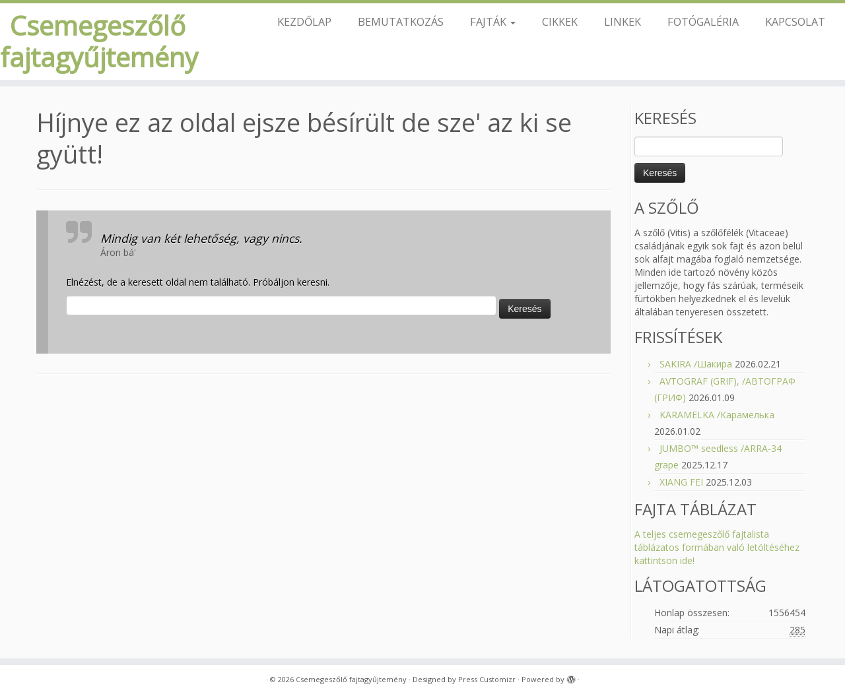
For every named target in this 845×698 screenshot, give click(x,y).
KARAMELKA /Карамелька (716, 414)
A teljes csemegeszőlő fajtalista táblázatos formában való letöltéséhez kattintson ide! (716, 547)
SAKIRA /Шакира (695, 364)
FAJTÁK (493, 21)
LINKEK (622, 21)
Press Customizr (487, 679)
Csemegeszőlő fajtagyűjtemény (97, 41)
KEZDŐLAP (304, 21)
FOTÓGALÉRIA (703, 21)
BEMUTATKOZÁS (401, 21)
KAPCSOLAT (795, 21)
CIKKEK (560, 21)
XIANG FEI (681, 482)
